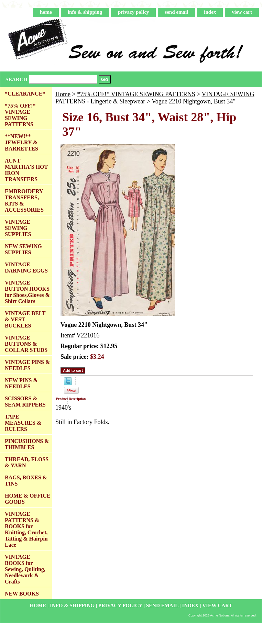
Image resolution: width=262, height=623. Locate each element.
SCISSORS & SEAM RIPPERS (25, 402)
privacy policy (133, 12)
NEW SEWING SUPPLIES (23, 249)
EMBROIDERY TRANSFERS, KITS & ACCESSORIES (24, 200)
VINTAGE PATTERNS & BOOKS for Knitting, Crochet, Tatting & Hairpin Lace (26, 529)
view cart (242, 12)
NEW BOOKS (22, 594)
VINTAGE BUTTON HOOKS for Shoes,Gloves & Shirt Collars (27, 292)
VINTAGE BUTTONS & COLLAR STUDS (26, 344)
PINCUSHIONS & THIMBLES (27, 444)
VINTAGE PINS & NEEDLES (27, 365)
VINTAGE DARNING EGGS (26, 268)
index (210, 12)
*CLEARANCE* (25, 94)
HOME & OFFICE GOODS (27, 499)
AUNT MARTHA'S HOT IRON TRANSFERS (26, 170)
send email (176, 12)
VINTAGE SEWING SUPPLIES (18, 228)
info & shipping (85, 12)
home (46, 12)
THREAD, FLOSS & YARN (26, 462)
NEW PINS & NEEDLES (21, 383)
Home (62, 94)
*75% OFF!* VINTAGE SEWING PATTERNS (136, 94)
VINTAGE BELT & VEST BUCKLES (25, 319)
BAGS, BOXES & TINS (26, 481)
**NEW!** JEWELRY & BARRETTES (21, 142)
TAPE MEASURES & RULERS (23, 423)
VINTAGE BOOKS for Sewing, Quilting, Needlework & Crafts (25, 569)
